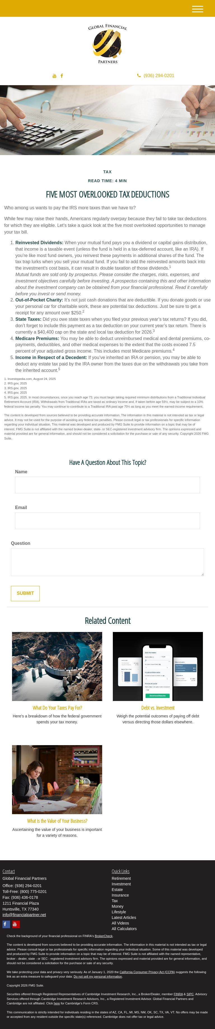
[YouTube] (55, 76)
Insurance (120, 895)
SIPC (190, 994)
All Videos (120, 923)
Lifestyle (119, 912)
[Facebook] (61, 76)
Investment (121, 884)
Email (21, 507)
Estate (117, 889)
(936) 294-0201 (155, 75)
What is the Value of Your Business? (57, 820)
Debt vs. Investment (157, 707)
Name (21, 471)
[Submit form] (25, 593)
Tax (115, 901)
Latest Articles (124, 917)
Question (20, 543)
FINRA (178, 994)
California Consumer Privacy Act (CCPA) (147, 972)
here (57, 1003)
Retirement (121, 878)
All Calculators (124, 928)
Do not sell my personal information (98, 976)
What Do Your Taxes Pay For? (57, 707)
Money (117, 906)
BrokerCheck (104, 936)
